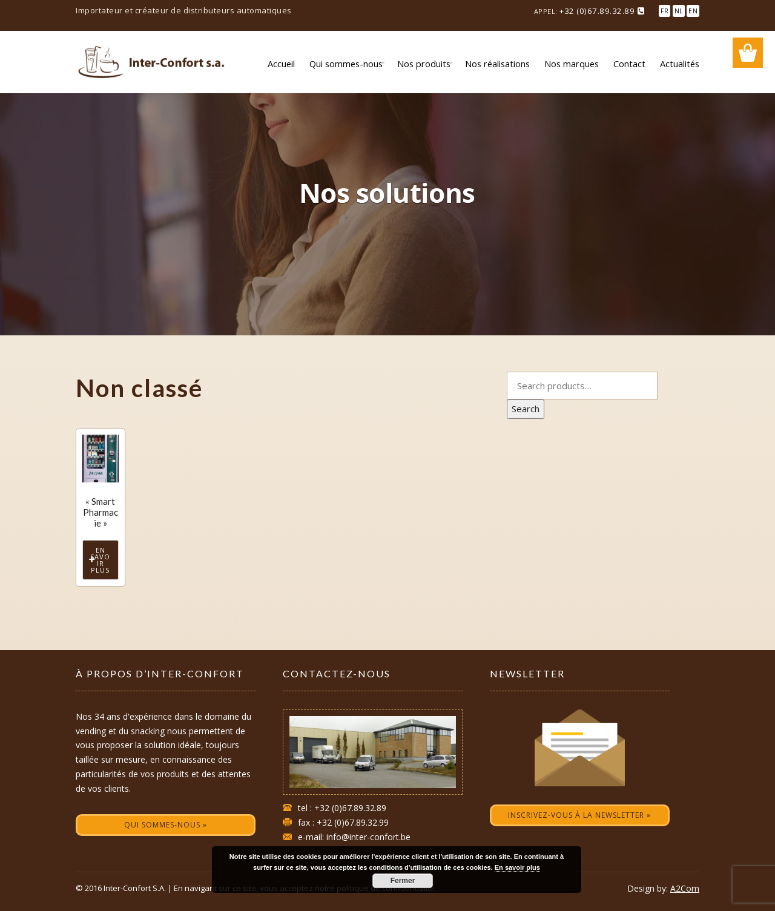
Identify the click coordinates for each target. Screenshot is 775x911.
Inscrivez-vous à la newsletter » (579, 815)
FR (664, 11)
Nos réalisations (497, 64)
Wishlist (748, 53)
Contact (629, 64)
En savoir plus (100, 559)
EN (693, 11)
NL (678, 11)
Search (525, 409)
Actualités (679, 64)
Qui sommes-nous (346, 64)
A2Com (684, 888)
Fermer (403, 880)
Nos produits (423, 64)
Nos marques (571, 64)
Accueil (281, 64)
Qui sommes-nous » (165, 825)
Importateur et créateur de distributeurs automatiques (184, 10)
